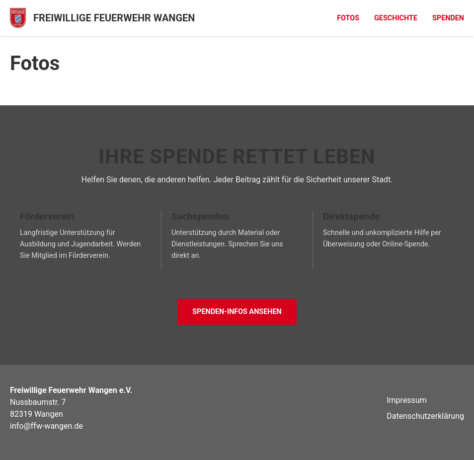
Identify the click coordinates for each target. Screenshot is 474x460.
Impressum (407, 400)
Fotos (348, 18)
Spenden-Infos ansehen (236, 311)
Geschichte (395, 18)
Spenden (448, 18)
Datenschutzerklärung (425, 416)
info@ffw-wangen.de (46, 426)
